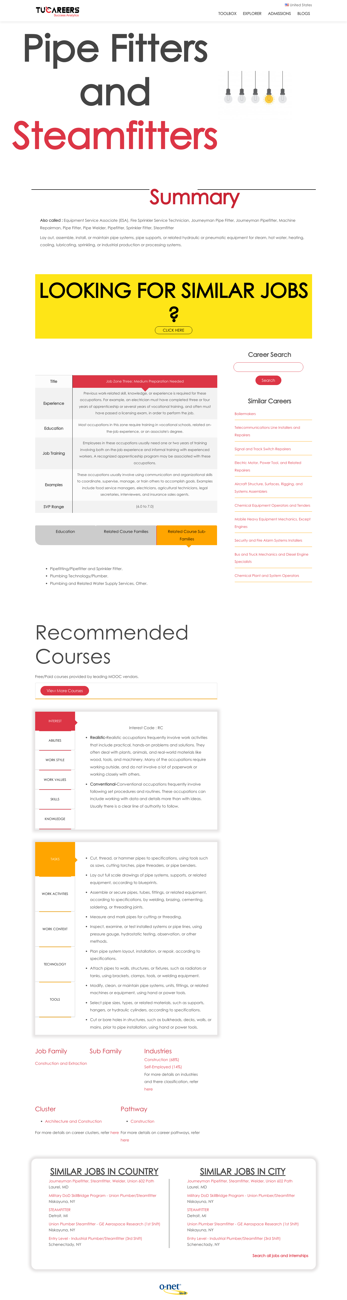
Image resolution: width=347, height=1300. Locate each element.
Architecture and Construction (73, 1121)
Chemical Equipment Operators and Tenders (272, 505)
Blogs (303, 13)
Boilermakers (245, 414)
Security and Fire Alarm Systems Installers (268, 540)
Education (65, 531)
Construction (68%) (161, 1059)
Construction (142, 1121)
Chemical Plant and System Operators (267, 576)
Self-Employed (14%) (163, 1067)
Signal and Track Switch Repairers (263, 449)
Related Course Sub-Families (187, 535)
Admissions (279, 13)
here (148, 1089)
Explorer (252, 13)
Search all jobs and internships (280, 1255)
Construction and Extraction (61, 1063)
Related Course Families (126, 531)
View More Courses (65, 690)
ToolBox (227, 13)
